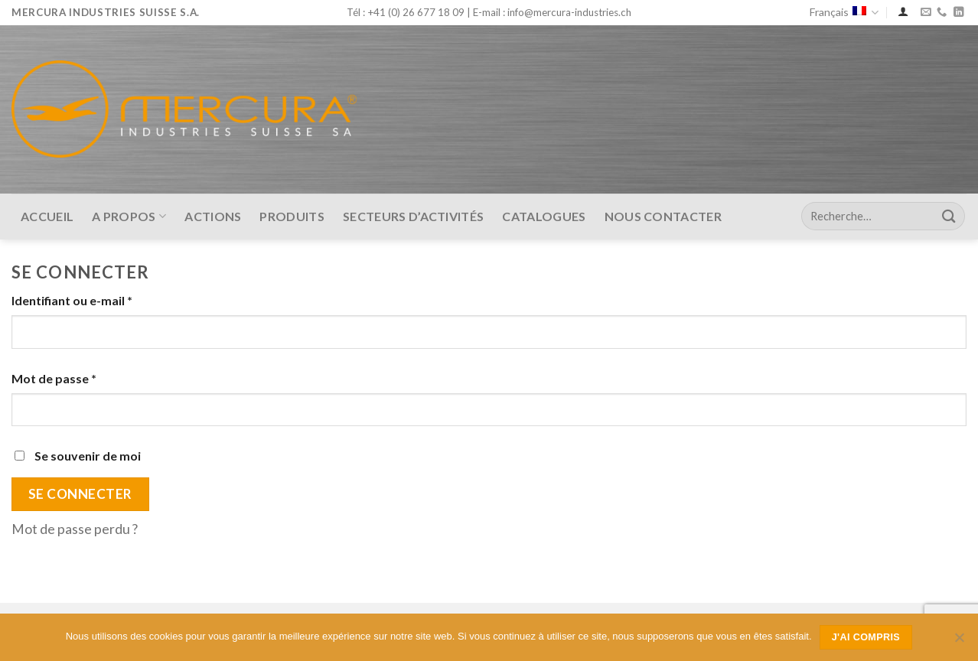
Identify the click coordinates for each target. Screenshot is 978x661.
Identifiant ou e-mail (71, 300)
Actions (212, 216)
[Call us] (942, 12)
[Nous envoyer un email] (926, 12)
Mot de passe (53, 378)
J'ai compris (866, 637)
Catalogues (543, 216)
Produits (291, 216)
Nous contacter (663, 216)
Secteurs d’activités (413, 216)
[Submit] (948, 216)
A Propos (129, 216)
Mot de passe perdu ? (74, 528)
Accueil (47, 216)
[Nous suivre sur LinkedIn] (958, 12)
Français (844, 12)
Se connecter (80, 494)
